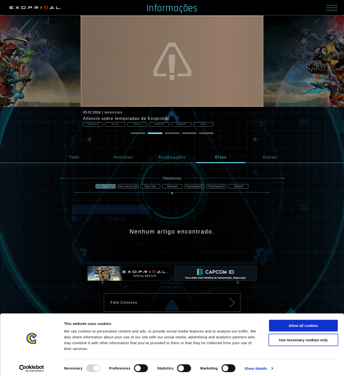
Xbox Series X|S (126, 187)
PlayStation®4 (218, 187)
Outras (270, 157)
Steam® (241, 187)
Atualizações (172, 157)
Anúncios (123, 157)
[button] (138, 133)
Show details (256, 366)
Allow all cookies (303, 323)
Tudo (74, 157)
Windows (172, 187)
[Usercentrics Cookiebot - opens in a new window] (31, 366)
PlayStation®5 (195, 187)
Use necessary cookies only (303, 338)
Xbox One (149, 187)
